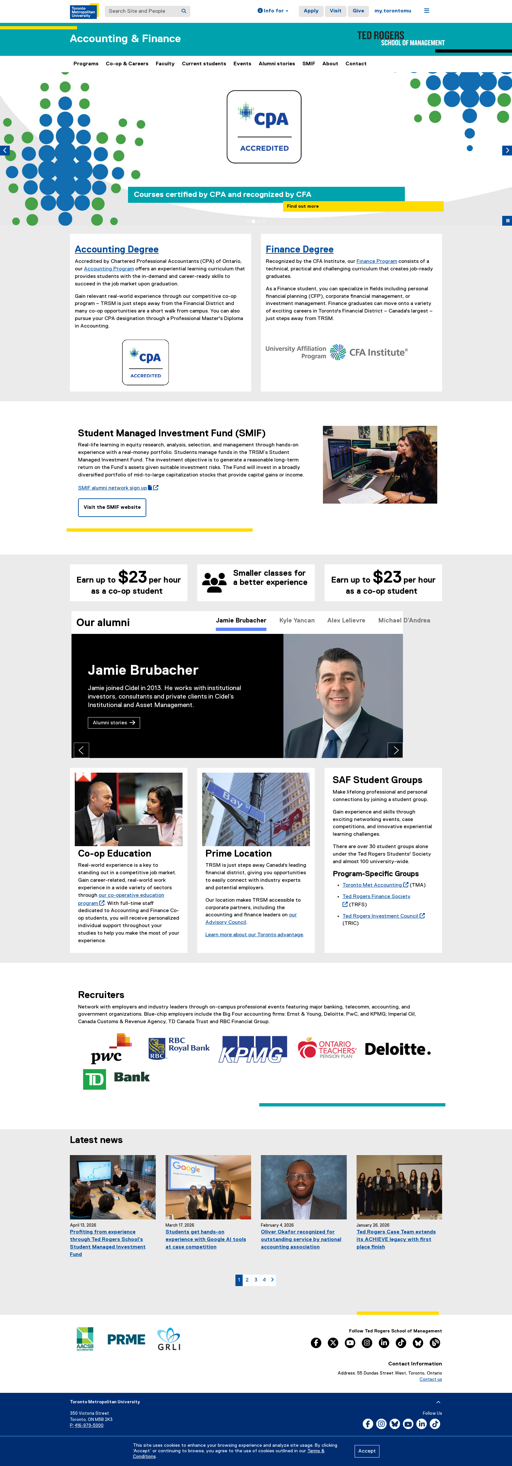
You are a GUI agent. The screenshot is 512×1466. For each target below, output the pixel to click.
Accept (367, 1451)
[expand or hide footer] (438, 1402)
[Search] (183, 11)
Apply (311, 11)
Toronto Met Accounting (374, 885)
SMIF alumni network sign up (117, 488)
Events (242, 64)
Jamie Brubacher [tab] (235, 623)
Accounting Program (109, 269)
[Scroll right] (434, 623)
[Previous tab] (10, 750)
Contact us (431, 1379)
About (330, 64)
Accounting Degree (117, 249)
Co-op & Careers (127, 64)
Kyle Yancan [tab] (295, 623)
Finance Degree (300, 249)
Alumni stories (277, 64)
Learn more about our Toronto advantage (254, 935)
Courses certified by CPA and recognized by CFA (223, 195)
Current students (204, 64)
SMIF (308, 64)
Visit (336, 11)
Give (358, 11)
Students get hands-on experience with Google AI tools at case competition (206, 1240)
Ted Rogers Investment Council (382, 916)
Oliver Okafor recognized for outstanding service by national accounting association (301, 1240)
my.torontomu (393, 11)
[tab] (248, 221)
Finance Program (377, 261)
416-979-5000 (89, 1426)
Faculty (165, 64)
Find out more (303, 206)
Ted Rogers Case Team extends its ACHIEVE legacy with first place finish (396, 1240)
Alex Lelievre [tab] (348, 623)
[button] (273, 11)
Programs (86, 64)
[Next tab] (504, 750)
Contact (356, 64)
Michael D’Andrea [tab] (410, 623)
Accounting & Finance (125, 39)
